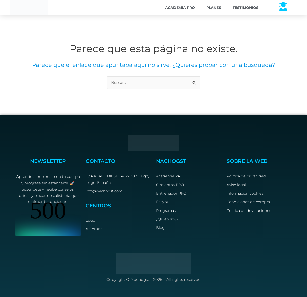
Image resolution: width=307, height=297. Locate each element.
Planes (213, 7)
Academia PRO (180, 7)
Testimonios (245, 7)
